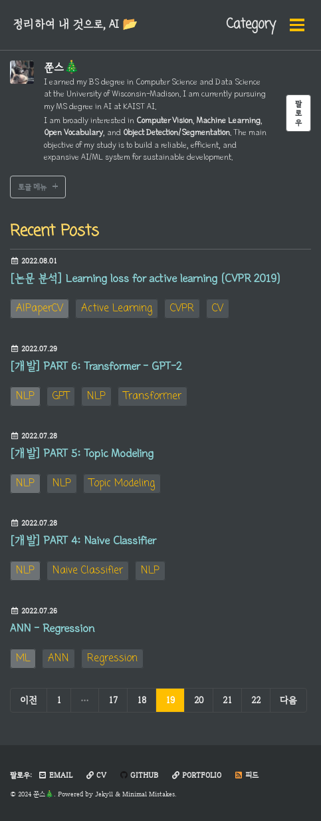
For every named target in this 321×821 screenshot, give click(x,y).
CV (217, 308)
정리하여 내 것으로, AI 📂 (75, 24)
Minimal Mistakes (148, 794)
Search (279, 24)
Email (55, 775)
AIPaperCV (39, 308)
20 (198, 700)
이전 (28, 700)
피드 (246, 775)
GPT (61, 396)
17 (113, 700)
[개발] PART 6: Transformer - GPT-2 (95, 366)
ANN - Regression (52, 628)
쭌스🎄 (61, 68)
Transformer (152, 396)
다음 (288, 700)
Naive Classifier (88, 571)
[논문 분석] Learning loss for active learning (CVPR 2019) (145, 278)
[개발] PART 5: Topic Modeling (82, 453)
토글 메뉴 (32, 187)
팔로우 (298, 113)
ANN (58, 658)
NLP (25, 396)
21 (227, 700)
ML (23, 658)
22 (256, 700)
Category (215, 24)
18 (141, 700)
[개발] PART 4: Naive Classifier (83, 541)
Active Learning (116, 308)
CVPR (182, 308)
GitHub (138, 775)
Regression (112, 658)
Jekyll (104, 794)
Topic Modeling (122, 483)
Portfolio (196, 775)
